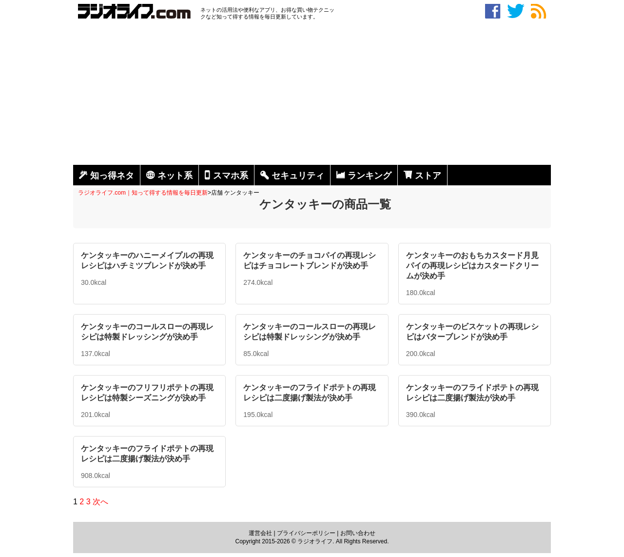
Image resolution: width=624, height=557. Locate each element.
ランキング (369, 175)
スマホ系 (230, 175)
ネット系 (175, 175)
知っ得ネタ (112, 175)
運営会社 (260, 533)
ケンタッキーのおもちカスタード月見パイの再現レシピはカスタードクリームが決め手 (472, 265)
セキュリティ (298, 175)
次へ (100, 501)
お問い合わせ (357, 533)
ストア (428, 175)
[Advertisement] (312, 94)
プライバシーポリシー (306, 533)
